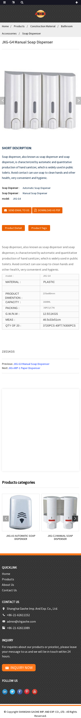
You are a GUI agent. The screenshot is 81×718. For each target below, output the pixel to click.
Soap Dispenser (31, 33)
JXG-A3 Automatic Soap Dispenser (20, 537)
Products (19, 26)
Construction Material (42, 26)
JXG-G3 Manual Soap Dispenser (32, 364)
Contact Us (9, 590)
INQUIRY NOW (21, 667)
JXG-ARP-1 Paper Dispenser (24, 368)
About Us (8, 585)
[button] (78, 101)
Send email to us (18, 210)
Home (5, 26)
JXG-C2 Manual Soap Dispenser (60, 537)
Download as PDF (49, 210)
